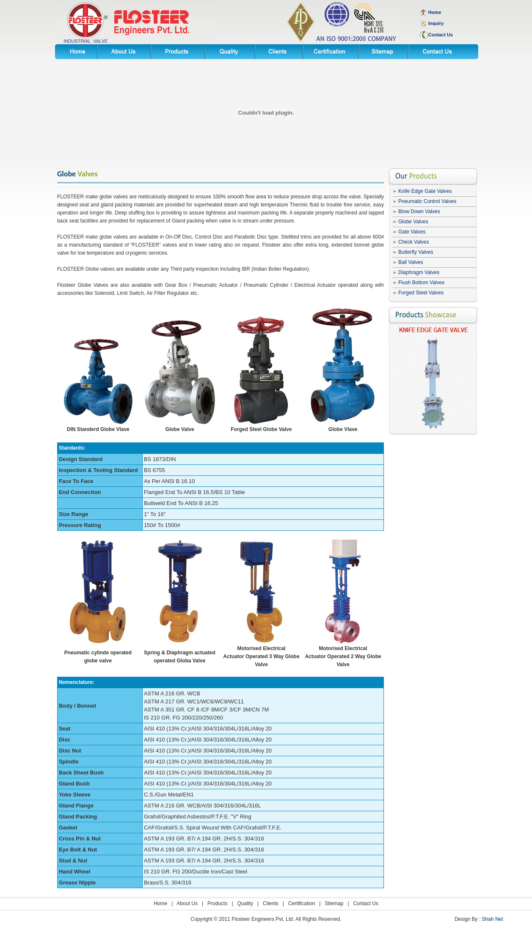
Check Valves (413, 242)
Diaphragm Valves (418, 272)
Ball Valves (410, 262)
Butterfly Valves (415, 252)
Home (160, 903)
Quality (245, 903)
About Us (187, 903)
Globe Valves (413, 222)
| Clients (265, 903)
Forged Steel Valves (421, 293)
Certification (301, 903)
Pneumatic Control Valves (427, 201)
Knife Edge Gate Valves (425, 191)
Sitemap (334, 903)
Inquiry (436, 23)
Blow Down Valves (419, 211)
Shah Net (492, 919)
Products (217, 903)
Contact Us (365, 903)
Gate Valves (411, 232)
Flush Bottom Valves (421, 283)
